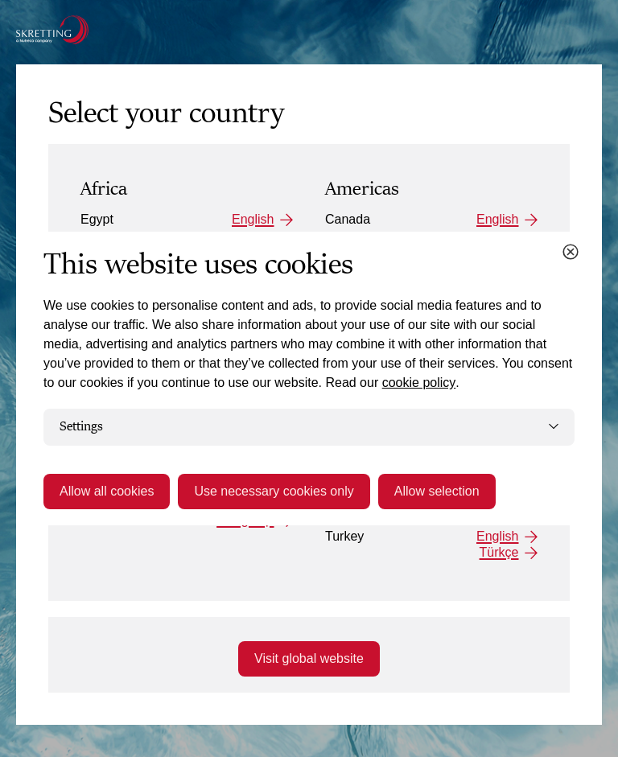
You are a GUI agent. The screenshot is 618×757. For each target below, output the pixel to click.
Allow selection (437, 491)
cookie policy (419, 382)
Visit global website (309, 658)
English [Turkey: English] (497, 536)
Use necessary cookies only (273, 491)
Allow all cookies (107, 491)
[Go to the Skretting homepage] (52, 29)
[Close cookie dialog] (570, 252)
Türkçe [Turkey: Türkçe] (499, 552)
